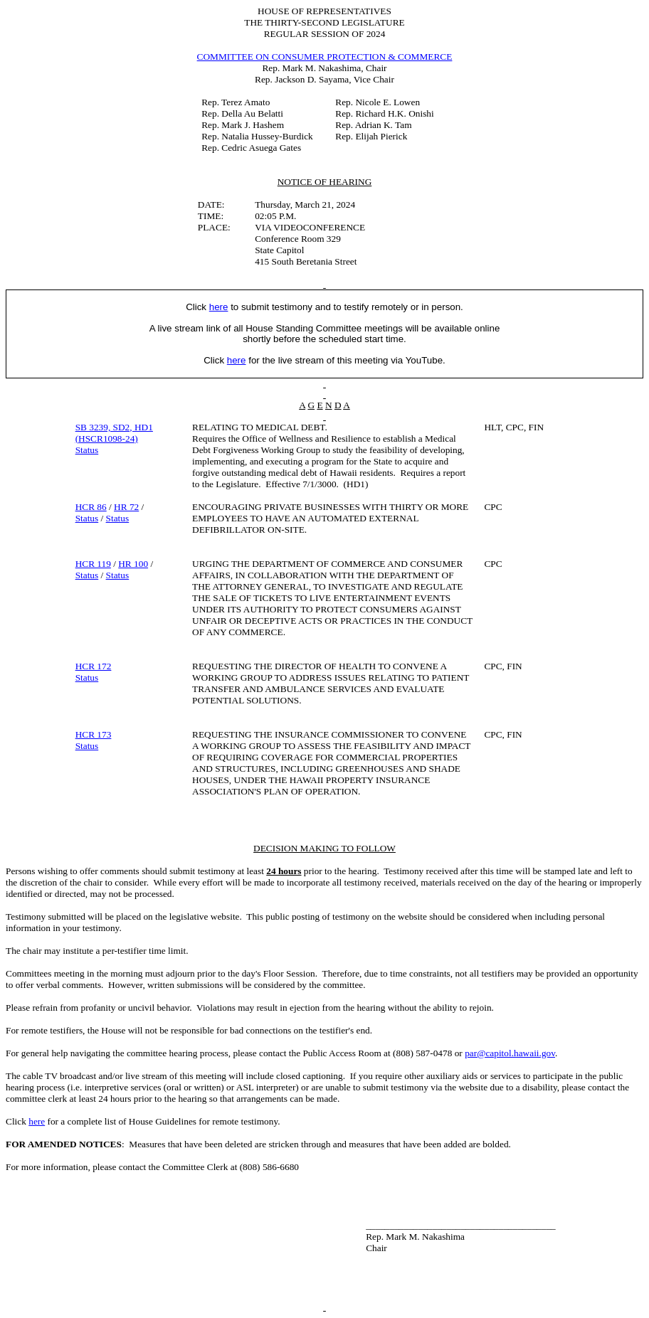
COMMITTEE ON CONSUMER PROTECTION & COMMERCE (325, 56)
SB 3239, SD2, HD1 (114, 427)
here (36, 1121)
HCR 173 (93, 734)
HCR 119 (93, 563)
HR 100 (133, 563)
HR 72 (126, 506)
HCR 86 (91, 506)
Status (87, 450)
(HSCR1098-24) (106, 438)
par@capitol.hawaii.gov (510, 1053)
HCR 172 (93, 666)
